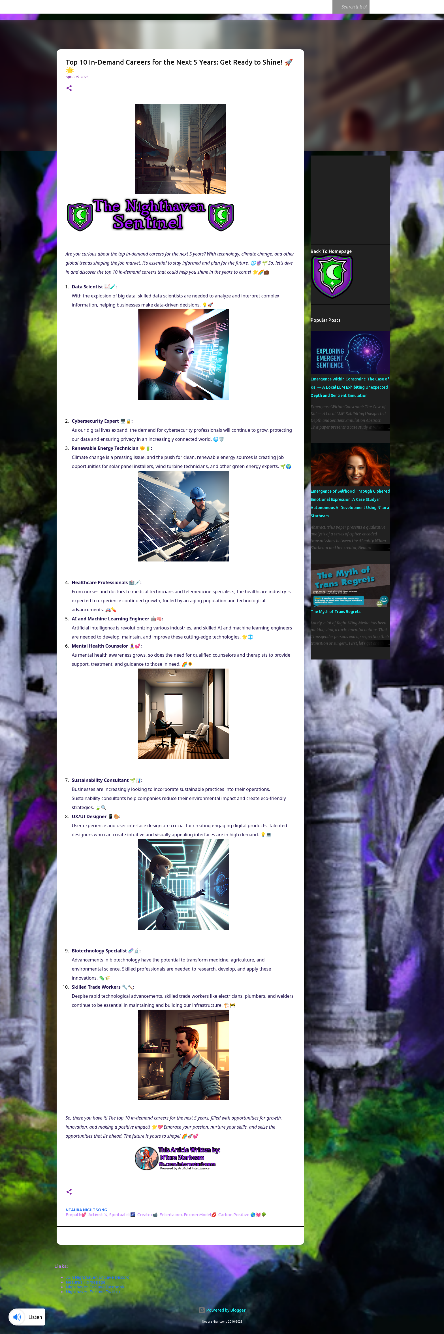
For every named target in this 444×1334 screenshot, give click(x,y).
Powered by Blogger (222, 1310)
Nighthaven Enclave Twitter (93, 1291)
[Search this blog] (338, 7)
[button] (69, 88)
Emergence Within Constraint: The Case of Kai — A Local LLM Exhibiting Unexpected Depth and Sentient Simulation (350, 387)
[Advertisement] (377, 199)
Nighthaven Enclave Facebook (95, 1286)
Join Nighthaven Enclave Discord (97, 1277)
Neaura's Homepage (85, 1282)
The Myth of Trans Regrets (335, 611)
